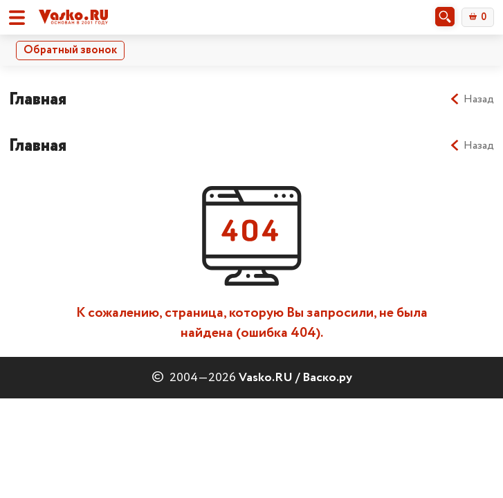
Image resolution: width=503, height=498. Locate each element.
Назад (471, 99)
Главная (37, 99)
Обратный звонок (70, 50)
